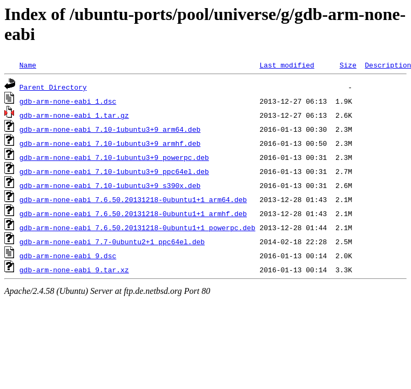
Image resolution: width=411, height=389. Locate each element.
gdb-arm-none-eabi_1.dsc (67, 101)
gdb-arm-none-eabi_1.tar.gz (74, 115)
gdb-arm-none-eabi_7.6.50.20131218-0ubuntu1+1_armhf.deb (133, 213)
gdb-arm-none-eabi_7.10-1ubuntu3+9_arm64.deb (109, 129)
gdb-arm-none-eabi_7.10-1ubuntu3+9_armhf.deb (109, 143)
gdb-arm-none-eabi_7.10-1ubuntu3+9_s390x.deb (109, 185)
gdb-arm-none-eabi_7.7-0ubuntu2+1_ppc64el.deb (112, 241)
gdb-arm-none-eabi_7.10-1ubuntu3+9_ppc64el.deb (114, 171)
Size (348, 65)
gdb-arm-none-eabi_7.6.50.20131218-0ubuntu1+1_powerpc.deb (137, 227)
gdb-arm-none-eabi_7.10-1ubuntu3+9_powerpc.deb (114, 157)
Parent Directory (53, 87)
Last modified (286, 65)
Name (27, 65)
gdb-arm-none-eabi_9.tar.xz (74, 269)
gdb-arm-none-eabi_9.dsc (67, 255)
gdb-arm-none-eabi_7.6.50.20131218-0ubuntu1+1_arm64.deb (133, 199)
